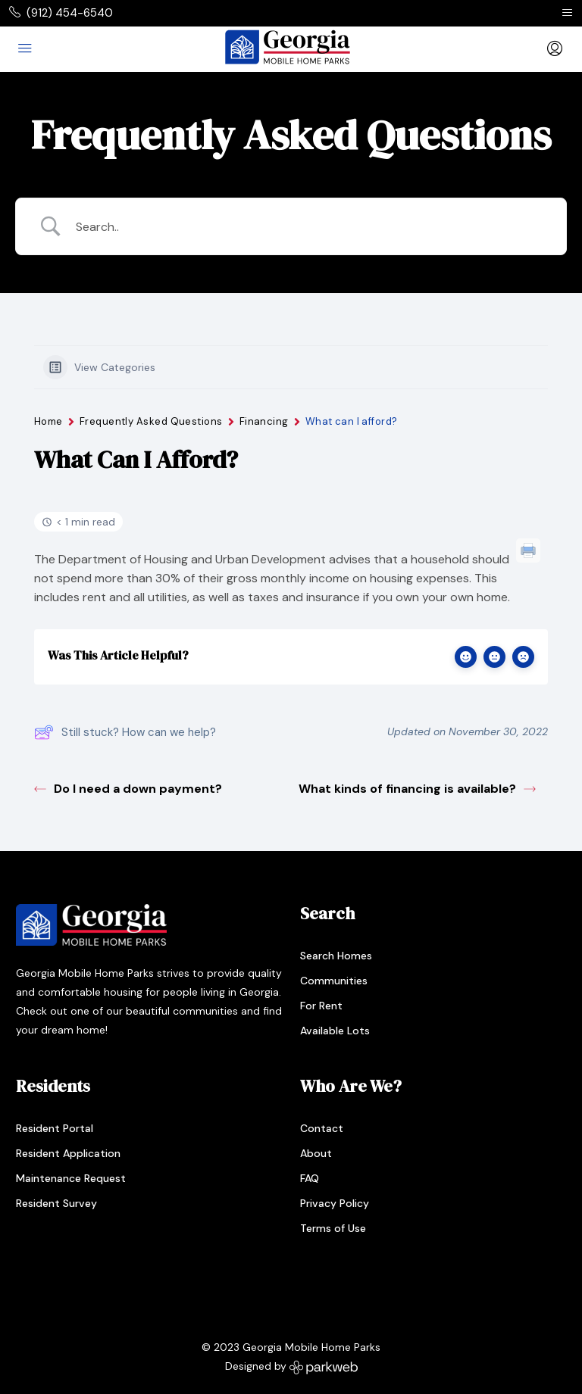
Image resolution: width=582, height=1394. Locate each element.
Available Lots (335, 1030)
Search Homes (336, 955)
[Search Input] (310, 226)
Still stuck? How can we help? (125, 732)
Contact (321, 1128)
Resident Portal (54, 1128)
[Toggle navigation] (567, 13)
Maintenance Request (71, 1178)
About (316, 1153)
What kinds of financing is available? (417, 789)
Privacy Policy (334, 1203)
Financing (264, 421)
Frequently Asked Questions (151, 421)
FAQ (309, 1178)
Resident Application (68, 1153)
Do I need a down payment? (128, 789)
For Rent (321, 1005)
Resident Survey (56, 1203)
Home (48, 421)
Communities (334, 980)
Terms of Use (333, 1228)
